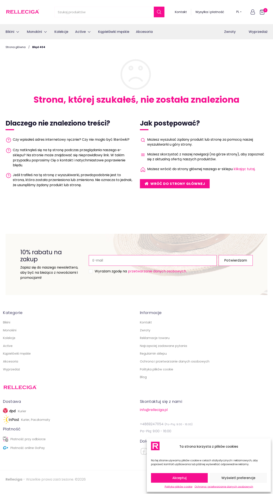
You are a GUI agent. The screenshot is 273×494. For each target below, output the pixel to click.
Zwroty (230, 31)
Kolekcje (9, 343)
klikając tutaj (244, 169)
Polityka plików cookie (178, 486)
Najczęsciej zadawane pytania (163, 351)
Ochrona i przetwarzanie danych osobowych (224, 486)
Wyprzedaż (258, 31)
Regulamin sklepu (153, 359)
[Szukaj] (159, 12)
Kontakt (181, 12)
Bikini (6, 327)
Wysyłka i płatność (209, 12)
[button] (252, 12)
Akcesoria (10, 366)
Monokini (9, 335)
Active (8, 351)
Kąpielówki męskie (17, 359)
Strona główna (16, 47)
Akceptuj (179, 478)
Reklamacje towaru (155, 343)
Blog (143, 382)
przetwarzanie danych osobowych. (146, 273)
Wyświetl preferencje (238, 478)
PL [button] (239, 12)
